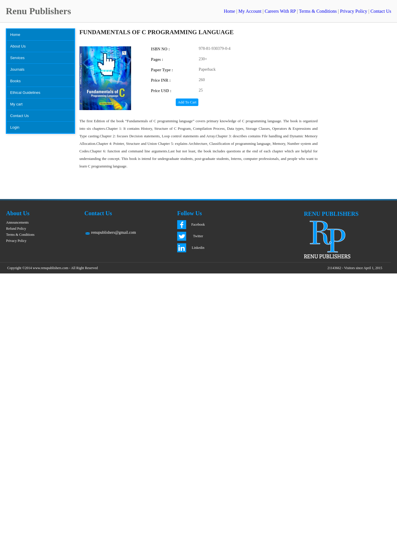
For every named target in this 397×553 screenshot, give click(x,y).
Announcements (17, 222)
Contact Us (380, 11)
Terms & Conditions (318, 11)
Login (14, 127)
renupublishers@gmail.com (113, 232)
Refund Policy (16, 229)
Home (229, 11)
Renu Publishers (38, 11)
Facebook (198, 224)
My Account (250, 11)
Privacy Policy (353, 11)
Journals (17, 69)
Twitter (198, 236)
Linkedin (198, 248)
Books (15, 81)
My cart (16, 104)
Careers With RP (280, 11)
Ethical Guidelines (25, 92)
